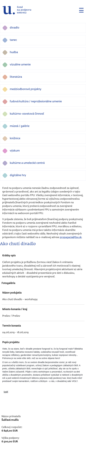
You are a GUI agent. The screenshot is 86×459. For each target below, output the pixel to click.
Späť (6, 392)
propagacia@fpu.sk (71, 237)
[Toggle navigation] (80, 10)
